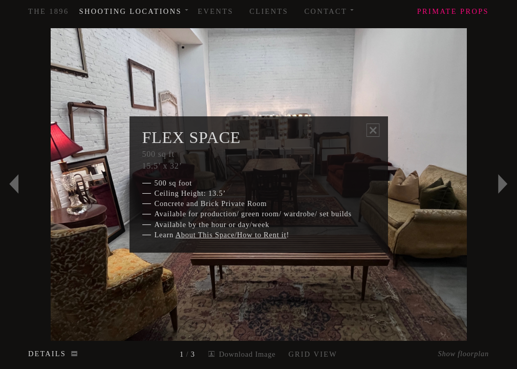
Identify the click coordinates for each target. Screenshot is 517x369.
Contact (330, 7)
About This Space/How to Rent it (231, 235)
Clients (268, 11)
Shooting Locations (134, 7)
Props (453, 11)
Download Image (242, 354)
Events (215, 11)
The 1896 (48, 11)
